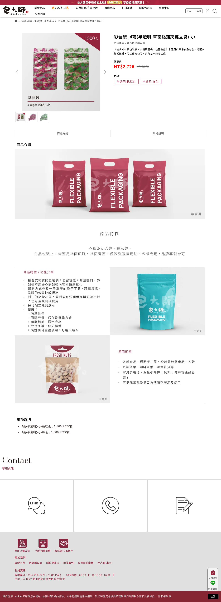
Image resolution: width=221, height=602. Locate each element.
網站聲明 (68, 562)
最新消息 (20, 562)
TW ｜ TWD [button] (194, 10)
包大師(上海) (105, 562)
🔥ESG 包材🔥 (60, 7)
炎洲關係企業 (85, 562)
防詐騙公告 (35, 562)
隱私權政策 (52, 562)
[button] (105, 72)
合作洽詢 (40, 14)
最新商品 (40, 7)
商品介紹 (62, 133)
